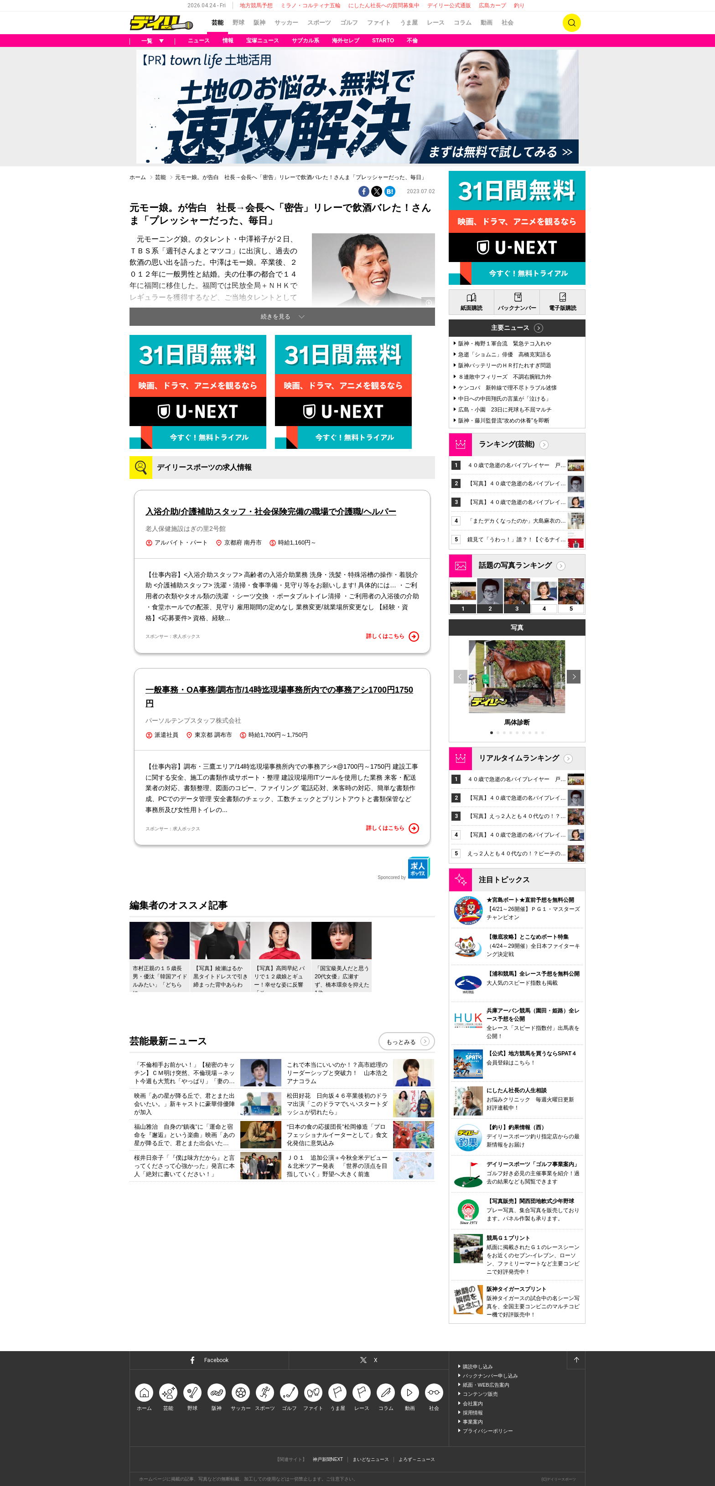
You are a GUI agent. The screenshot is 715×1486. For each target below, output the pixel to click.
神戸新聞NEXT (328, 1459)
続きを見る (275, 316)
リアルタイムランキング (519, 758)
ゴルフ (349, 22)
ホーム (138, 177)
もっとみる (401, 1042)
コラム (462, 22)
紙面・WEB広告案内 (486, 1385)
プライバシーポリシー (488, 1431)
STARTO (383, 40)
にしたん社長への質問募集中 (384, 5)
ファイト (379, 22)
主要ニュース (510, 327)
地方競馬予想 (256, 5)
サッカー (286, 22)
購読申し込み (478, 1366)
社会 (507, 22)
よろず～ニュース (417, 1459)
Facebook (216, 1360)
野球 (238, 22)
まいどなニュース (370, 1459)
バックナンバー (517, 308)
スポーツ (319, 22)
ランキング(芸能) (507, 444)
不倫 (412, 40)
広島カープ (492, 5)
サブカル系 (305, 40)
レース (436, 22)
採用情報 (473, 1412)
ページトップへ (576, 1360)
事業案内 (473, 1421)
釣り (519, 5)
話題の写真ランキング (515, 565)
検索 (572, 23)
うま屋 (409, 22)
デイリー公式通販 (449, 5)
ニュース (199, 40)
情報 (228, 40)
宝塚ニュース (262, 40)
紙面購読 (471, 308)
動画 (486, 22)
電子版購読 (562, 308)
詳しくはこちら (392, 636)
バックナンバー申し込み (490, 1375)
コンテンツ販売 (480, 1394)
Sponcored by (404, 868)
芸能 (217, 22)
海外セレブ (345, 40)
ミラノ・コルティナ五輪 (310, 5)
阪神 (259, 22)
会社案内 (473, 1403)
